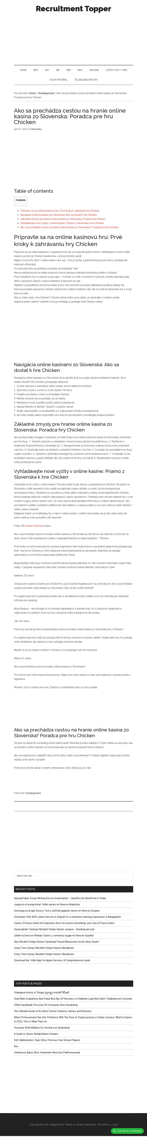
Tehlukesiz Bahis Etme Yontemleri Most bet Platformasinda (47, 1053)
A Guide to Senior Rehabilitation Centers (36, 1034)
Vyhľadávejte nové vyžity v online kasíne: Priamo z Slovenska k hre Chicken (62, 224)
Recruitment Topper (73, 8)
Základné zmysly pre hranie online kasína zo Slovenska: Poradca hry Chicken (62, 220)
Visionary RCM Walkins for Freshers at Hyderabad (42, 1028)
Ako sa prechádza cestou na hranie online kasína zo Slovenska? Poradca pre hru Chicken (69, 228)
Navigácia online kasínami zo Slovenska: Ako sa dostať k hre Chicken (58, 215)
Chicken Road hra (34, 526)
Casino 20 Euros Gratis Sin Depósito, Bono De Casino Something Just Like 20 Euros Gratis (64, 924)
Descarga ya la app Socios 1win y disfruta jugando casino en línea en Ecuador (57, 911)
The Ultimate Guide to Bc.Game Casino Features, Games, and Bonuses (52, 1012)
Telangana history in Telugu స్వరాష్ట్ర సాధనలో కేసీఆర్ (41, 993)
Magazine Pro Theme (61, 1125)
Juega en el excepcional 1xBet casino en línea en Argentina (47, 905)
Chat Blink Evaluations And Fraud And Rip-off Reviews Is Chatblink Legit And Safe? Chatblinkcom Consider (73, 999)
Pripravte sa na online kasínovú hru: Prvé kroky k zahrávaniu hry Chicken (59, 211)
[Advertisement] (73, 38)
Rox (16, 1047)
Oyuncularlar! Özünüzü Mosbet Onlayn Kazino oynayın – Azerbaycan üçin (54, 930)
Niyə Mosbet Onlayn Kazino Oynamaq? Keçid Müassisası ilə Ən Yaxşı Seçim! (56, 942)
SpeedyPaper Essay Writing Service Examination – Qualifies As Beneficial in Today (60, 899)
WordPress (103, 1125)
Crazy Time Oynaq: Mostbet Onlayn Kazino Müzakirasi (44, 948)
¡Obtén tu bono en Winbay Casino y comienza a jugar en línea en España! (54, 936)
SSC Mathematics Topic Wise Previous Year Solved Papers (47, 1041)
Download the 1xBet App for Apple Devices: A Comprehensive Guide (52, 961)
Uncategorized (33, 794)
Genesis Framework (86, 1125)
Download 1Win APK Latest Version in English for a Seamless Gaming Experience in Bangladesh (67, 917)
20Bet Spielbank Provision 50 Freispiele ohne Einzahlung (46, 1005)
